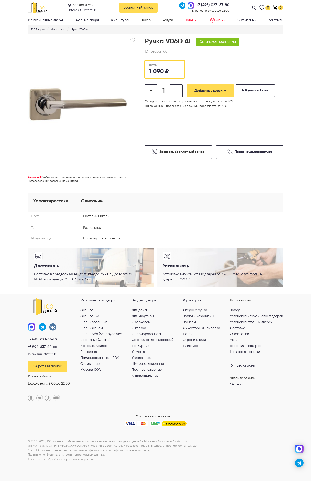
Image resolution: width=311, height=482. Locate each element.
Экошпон (87, 311)
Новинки (191, 20)
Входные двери (87, 20)
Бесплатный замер (138, 7)
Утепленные (141, 358)
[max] (299, 449)
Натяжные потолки (245, 353)
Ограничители (194, 341)
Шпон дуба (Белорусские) (101, 335)
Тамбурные (140, 347)
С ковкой (139, 329)
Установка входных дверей (251, 323)
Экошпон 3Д (90, 317)
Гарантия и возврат (245, 347)
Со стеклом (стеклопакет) (152, 341)
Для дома (139, 311)
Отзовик (236, 385)
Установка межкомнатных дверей (256, 317)
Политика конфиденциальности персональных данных (66, 456)
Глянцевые (88, 353)
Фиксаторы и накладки (201, 329)
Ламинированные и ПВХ (99, 358)
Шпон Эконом (91, 329)
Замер (235, 311)
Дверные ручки (195, 311)
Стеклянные (90, 364)
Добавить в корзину (212, 91)
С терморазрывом (146, 335)
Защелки (190, 323)
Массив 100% (90, 370)
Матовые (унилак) (94, 347)
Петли (188, 335)
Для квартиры (143, 317)
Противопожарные (147, 370)
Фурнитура (120, 20)
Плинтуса (190, 347)
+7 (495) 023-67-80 (42, 340)
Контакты (275, 20)
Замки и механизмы (198, 317)
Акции (217, 20)
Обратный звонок (47, 367)
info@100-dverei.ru (82, 10)
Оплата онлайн (242, 366)
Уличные (138, 353)
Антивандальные (145, 376)
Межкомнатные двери (45, 20)
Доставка (237, 329)
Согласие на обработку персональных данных (61, 460)
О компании (247, 20)
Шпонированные (93, 323)
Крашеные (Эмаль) (95, 341)
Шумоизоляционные (148, 364)
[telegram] (299, 463)
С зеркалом (141, 323)
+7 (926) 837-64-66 (42, 348)
